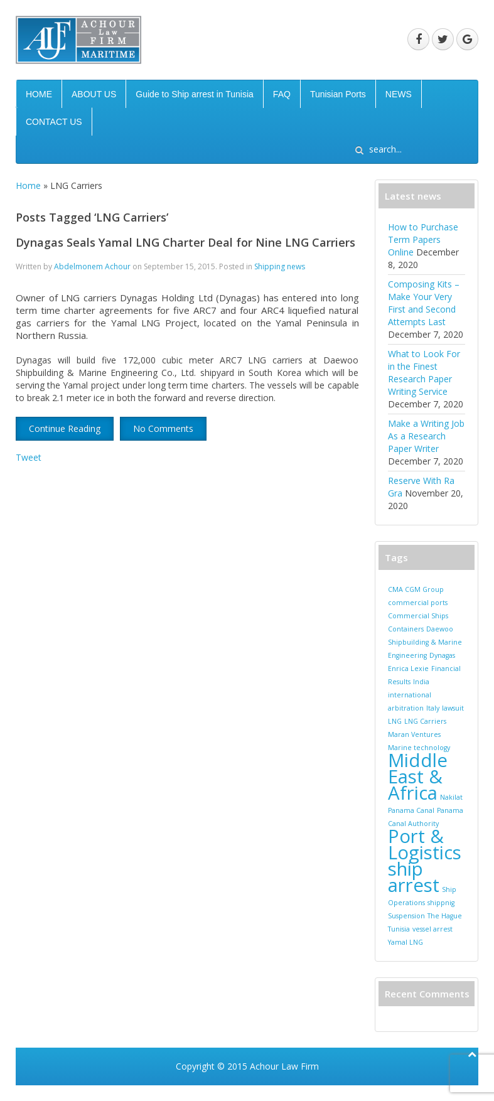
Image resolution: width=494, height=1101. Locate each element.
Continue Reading (64, 428)
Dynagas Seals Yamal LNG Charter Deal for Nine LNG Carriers (185, 242)
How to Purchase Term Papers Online (423, 239)
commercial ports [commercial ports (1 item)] (418, 602)
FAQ (282, 94)
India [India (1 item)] (421, 681)
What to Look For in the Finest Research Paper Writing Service (424, 372)
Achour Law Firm (284, 1066)
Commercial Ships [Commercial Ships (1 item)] (418, 615)
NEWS (398, 94)
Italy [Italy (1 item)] (432, 708)
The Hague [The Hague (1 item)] (444, 915)
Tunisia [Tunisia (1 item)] (399, 929)
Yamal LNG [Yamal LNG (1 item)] (405, 942)
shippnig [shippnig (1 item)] (440, 902)
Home (28, 185)
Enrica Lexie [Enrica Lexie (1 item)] (408, 668)
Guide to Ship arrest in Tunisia (195, 94)
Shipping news (279, 266)
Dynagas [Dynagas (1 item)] (442, 655)
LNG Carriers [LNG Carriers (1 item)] (425, 721)
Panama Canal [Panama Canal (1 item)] (411, 810)
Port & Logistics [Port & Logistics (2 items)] (424, 844)
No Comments (163, 428)
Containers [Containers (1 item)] (406, 629)
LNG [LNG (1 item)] (395, 721)
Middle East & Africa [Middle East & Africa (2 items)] (418, 776)
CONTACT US (54, 122)
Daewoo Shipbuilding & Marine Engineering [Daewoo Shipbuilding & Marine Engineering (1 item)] (425, 642)
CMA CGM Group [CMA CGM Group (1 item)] (416, 589)
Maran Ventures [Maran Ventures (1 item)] (414, 734)
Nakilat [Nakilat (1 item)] (451, 797)
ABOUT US (94, 94)
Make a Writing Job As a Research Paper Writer (426, 435)
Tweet (28, 457)
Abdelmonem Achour (92, 266)
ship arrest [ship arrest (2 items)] (413, 877)
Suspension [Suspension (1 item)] (406, 915)
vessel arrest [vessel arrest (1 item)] (432, 929)
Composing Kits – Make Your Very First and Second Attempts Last (423, 303)
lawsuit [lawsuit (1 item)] (453, 708)
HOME (39, 94)
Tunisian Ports (338, 94)
